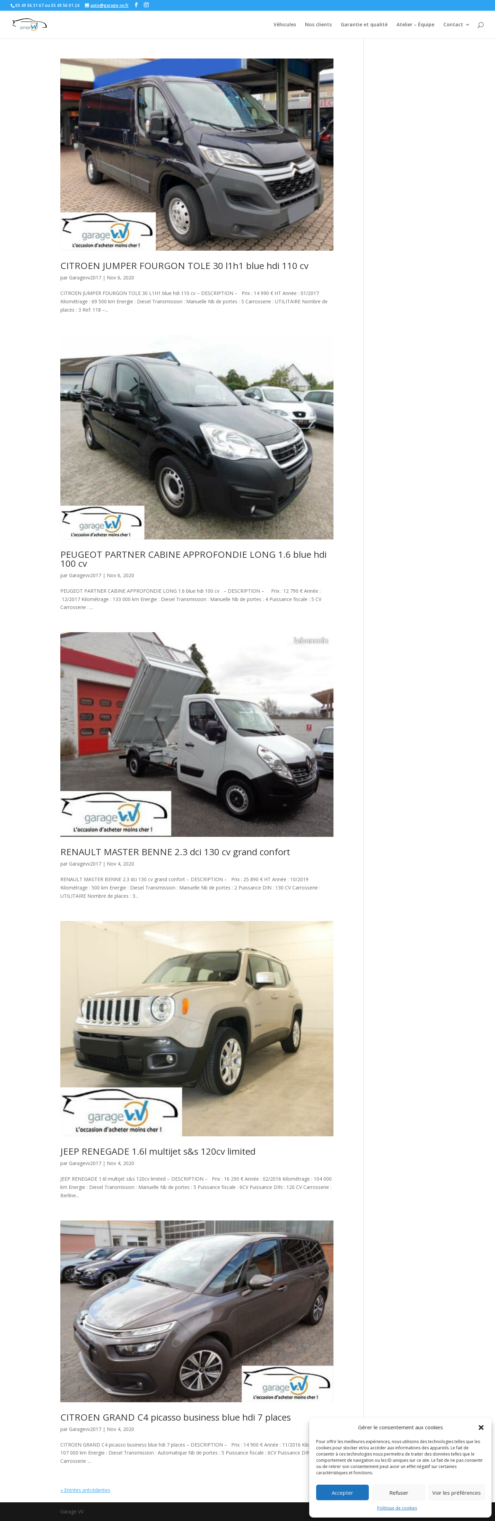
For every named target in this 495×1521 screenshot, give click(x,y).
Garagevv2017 (85, 277)
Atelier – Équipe (415, 25)
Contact (453, 25)
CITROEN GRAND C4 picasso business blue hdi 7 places (175, 1417)
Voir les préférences (456, 1492)
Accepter (342, 1492)
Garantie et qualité (364, 25)
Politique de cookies (397, 1508)
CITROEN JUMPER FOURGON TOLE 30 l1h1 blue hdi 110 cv (184, 265)
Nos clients (318, 25)
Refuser (398, 1492)
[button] (481, 1427)
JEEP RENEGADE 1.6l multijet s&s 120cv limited (157, 1151)
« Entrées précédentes (85, 1490)
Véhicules (284, 25)
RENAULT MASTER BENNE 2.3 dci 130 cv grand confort (175, 852)
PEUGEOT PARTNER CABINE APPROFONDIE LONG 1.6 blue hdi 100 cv (193, 559)
